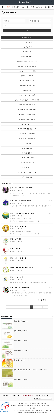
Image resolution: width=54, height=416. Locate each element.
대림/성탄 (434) (27, 42)
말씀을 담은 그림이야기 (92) (27, 85)
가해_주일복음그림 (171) (27, 162)
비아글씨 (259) (27, 90)
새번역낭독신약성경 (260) (27, 134)
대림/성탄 (15, 7)
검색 (27, 30)
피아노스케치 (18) (27, 167)
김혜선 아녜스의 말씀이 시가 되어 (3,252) (27, 100)
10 (40, 307)
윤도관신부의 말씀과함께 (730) (27, 172)
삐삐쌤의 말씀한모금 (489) (27, 95)
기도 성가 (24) (27, 143)
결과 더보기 (45, 300)
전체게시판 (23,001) (27, 37)
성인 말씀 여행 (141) (27, 124)
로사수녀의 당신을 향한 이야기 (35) (27, 61)
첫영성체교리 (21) (27, 148)
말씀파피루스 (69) (27, 177)
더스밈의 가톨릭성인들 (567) (26, 119)
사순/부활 (25, 7)
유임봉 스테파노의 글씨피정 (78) (27, 71)
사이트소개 (5, 395)
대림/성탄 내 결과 (6, 183)
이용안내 (46, 395)
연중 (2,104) (27, 52)
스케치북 (39, 7)
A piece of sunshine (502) (27, 114)
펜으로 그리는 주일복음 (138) (27, 129)
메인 (8, 7)
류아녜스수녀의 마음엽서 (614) (27, 109)
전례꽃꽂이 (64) (27, 153)
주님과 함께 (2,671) (27, 56)
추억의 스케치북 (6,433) (27, 81)
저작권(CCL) (15, 395)
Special (47, 7)
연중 (32, 7)
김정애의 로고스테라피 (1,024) (27, 66)
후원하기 (38, 395)
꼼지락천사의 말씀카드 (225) (26, 138)
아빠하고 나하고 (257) (26, 76)
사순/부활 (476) (27, 47)
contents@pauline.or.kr (31, 413)
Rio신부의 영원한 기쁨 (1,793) (27, 105)
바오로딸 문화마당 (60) (27, 158)
